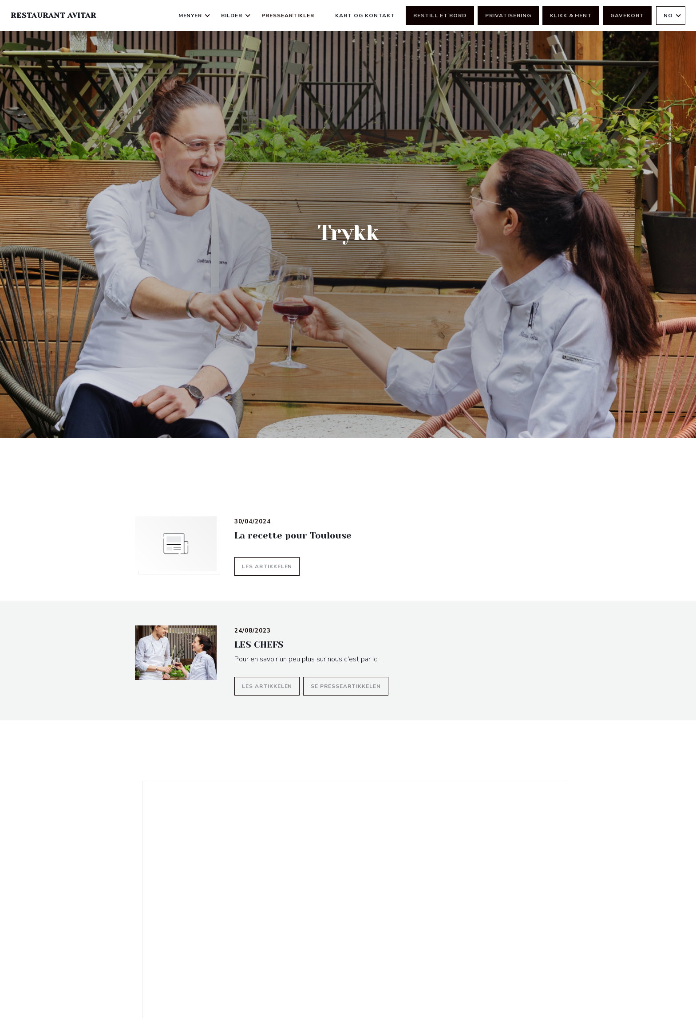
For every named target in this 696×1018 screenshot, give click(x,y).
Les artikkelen (271, 565)
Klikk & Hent (571, 15)
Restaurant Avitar (53, 15)
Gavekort (627, 15)
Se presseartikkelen (349, 685)
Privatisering (508, 15)
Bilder (236, 15)
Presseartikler (287, 15)
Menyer (194, 15)
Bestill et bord (440, 15)
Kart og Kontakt (365, 15)
